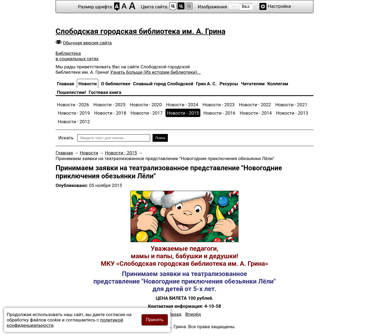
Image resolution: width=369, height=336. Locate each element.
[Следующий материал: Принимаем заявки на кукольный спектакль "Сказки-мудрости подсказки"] (193, 314)
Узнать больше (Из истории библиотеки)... (155, 72)
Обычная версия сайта (87, 42)
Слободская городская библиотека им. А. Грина (140, 31)
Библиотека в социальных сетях (77, 56)
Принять (155, 319)
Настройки (279, 6)
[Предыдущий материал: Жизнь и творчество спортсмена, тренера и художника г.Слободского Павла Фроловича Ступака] (175, 314)
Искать (66, 137)
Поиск (160, 138)
